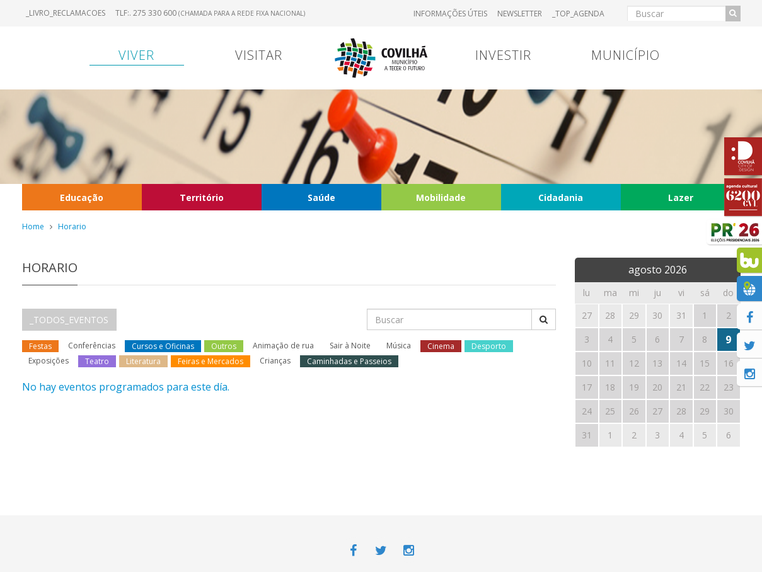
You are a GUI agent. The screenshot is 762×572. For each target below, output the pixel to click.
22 (705, 387)
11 (610, 363)
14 (681, 363)
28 (681, 411)
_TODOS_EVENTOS (69, 320)
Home (33, 226)
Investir (503, 55)
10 (587, 363)
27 (657, 411)
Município (625, 55)
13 (657, 363)
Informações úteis (450, 13)
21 (681, 387)
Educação (81, 197)
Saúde (321, 197)
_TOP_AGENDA (578, 13)
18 (610, 387)
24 (587, 411)
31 (587, 435)
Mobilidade (441, 197)
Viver (136, 55)
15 (705, 363)
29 (705, 411)
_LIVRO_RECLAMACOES (65, 13)
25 (610, 411)
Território (202, 197)
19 (634, 387)
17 (587, 387)
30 (729, 411)
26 (634, 411)
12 (634, 363)
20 (657, 387)
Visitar (258, 55)
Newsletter (519, 13)
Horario (72, 226)
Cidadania (560, 197)
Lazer (680, 197)
